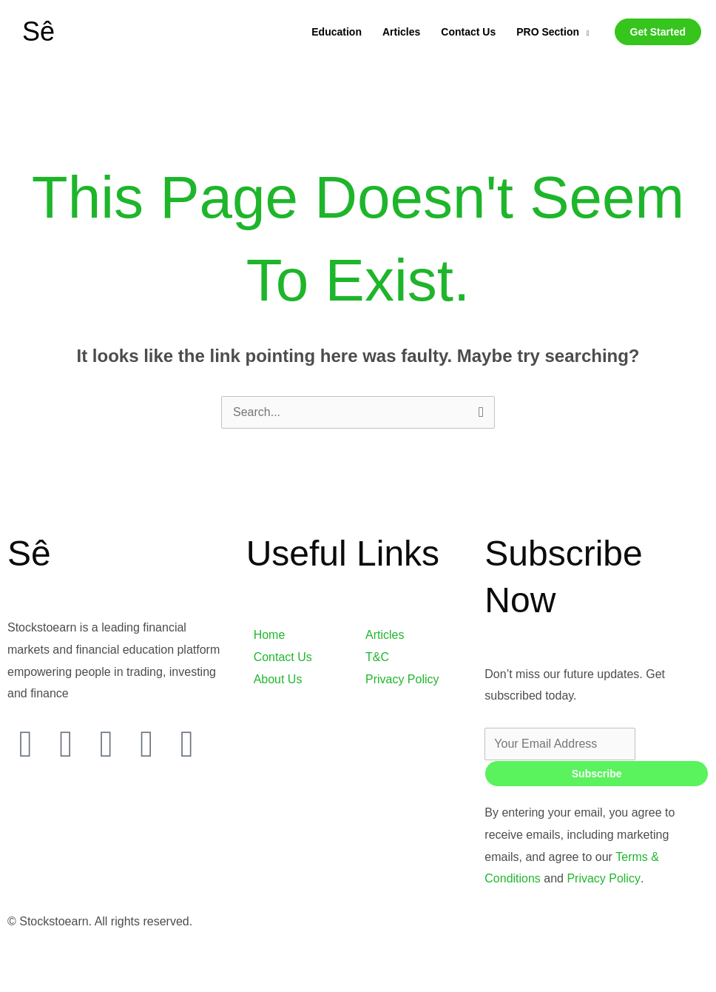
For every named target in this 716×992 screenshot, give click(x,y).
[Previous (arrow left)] (30, 984)
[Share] (158, 961)
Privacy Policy (602, 878)
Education (336, 32)
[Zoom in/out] (30, 961)
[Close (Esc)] (222, 961)
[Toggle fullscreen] (94, 961)
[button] (658, 32)
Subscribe (597, 774)
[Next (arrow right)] (94, 984)
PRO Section (547, 32)
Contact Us (468, 32)
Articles (401, 32)
